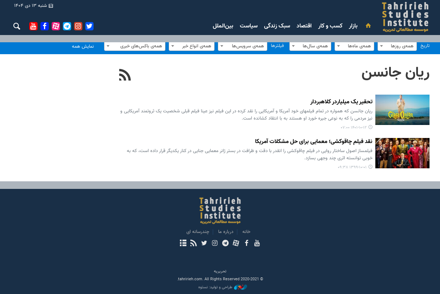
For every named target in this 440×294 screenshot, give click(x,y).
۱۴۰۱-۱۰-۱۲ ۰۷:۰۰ (354, 128)
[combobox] (397, 46)
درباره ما (225, 231)
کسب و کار (330, 26)
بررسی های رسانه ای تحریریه (362, 17)
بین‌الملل (223, 26)
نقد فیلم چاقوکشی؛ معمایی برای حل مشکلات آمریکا (313, 142)
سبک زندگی (277, 26)
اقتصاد (304, 26)
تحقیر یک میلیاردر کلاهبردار (341, 102)
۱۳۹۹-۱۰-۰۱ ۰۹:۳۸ (352, 167)
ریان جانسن (396, 73)
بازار (353, 26)
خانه (246, 231)
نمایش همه (83, 46)
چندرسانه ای (197, 231)
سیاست (249, 26)
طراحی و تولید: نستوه (222, 287)
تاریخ (425, 45)
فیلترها (277, 45)
